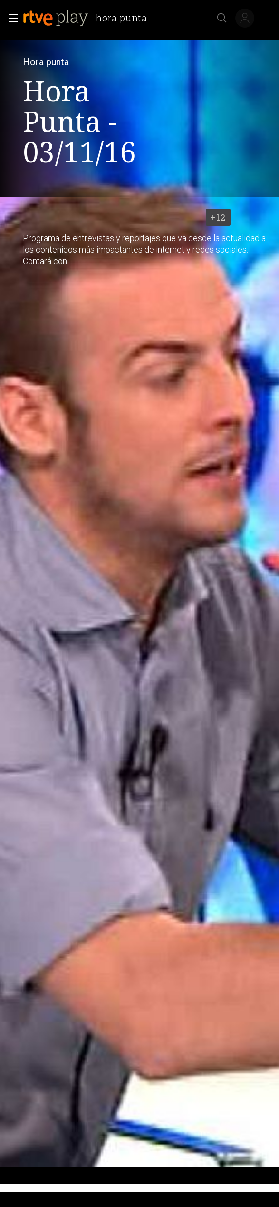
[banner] (89, 18)
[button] (10, 18)
